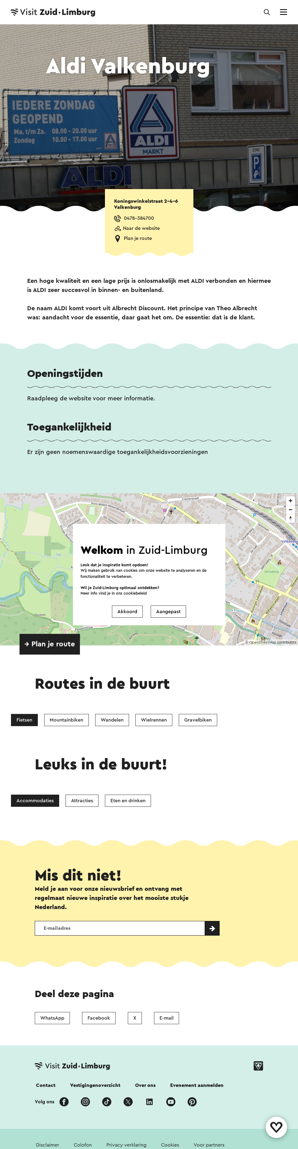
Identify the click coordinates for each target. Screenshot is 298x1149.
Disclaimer (47, 1145)
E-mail (167, 1018)
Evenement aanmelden (197, 1085)
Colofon (83, 1145)
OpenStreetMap (262, 642)
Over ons (145, 1085)
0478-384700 (139, 218)
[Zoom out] (290, 509)
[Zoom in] (290, 500)
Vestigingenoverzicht (95, 1085)
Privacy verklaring (126, 1145)
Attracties (82, 800)
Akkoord (127, 611)
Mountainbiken (66, 720)
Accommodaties (35, 800)
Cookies (170, 1145)
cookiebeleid (135, 593)
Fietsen (24, 720)
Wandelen (112, 720)
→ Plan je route (49, 644)
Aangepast (168, 611)
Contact (46, 1085)
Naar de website (141, 228)
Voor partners (209, 1145)
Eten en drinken (127, 800)
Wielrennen (154, 720)
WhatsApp (52, 1018)
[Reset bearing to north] (290, 518)
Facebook (99, 1018)
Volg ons (44, 1101)
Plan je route (138, 238)
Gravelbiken (198, 720)
